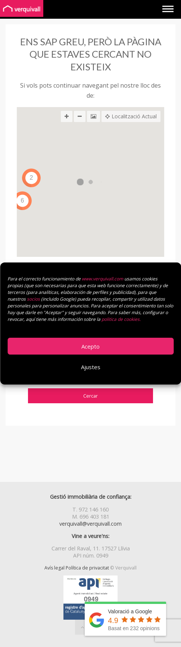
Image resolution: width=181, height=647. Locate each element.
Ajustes (90, 367)
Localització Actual (131, 116)
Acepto (90, 346)
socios (33, 299)
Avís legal (54, 568)
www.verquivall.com (103, 279)
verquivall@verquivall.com (90, 523)
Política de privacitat (87, 568)
